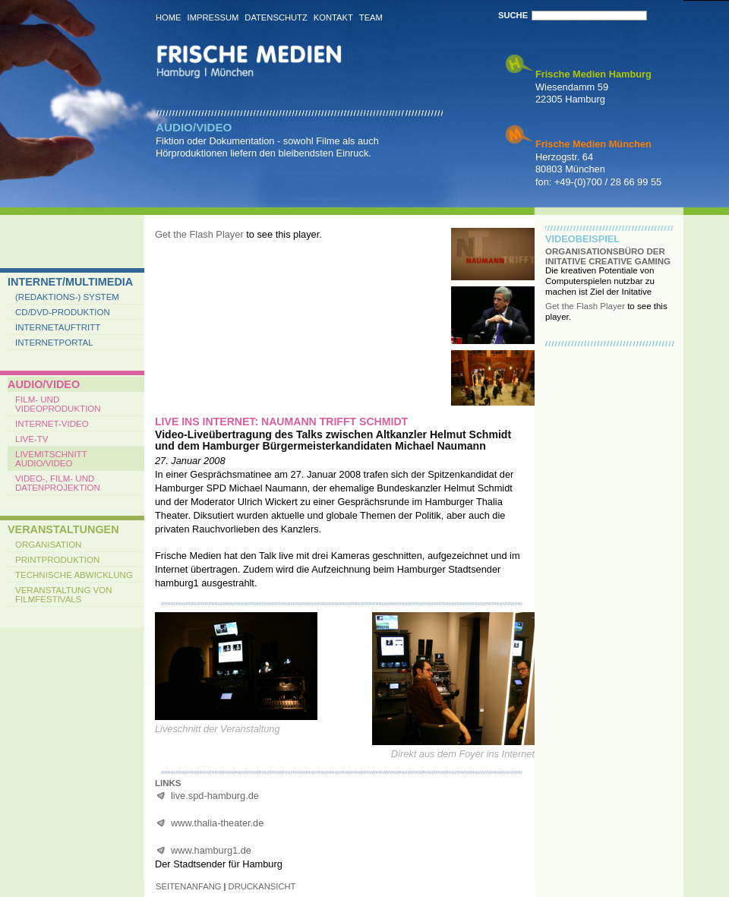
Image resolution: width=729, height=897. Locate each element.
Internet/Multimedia (70, 282)
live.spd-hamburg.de (215, 795)
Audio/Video (44, 384)
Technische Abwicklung (74, 575)
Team (371, 17)
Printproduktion (57, 559)
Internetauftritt (57, 327)
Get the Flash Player (199, 234)
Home (168, 17)
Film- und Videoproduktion (58, 404)
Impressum (213, 17)
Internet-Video (52, 423)
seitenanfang (188, 886)
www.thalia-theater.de (217, 823)
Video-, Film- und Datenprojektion (57, 483)
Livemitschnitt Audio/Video (51, 459)
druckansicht (262, 886)
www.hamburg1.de (211, 850)
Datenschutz (276, 17)
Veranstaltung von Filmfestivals (63, 595)
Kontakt (333, 17)
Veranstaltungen (63, 529)
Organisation (48, 544)
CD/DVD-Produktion (62, 312)
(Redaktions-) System (67, 297)
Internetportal (54, 342)
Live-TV (32, 439)
